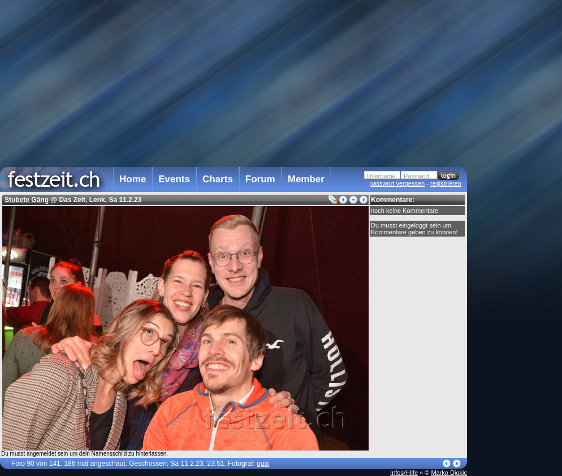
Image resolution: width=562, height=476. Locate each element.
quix (263, 464)
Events (174, 179)
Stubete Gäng (27, 200)
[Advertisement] (517, 228)
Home (132, 179)
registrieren (445, 183)
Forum (260, 179)
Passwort (416, 176)
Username (381, 176)
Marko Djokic (449, 472)
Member (306, 179)
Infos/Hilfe (404, 472)
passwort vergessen (397, 183)
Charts (217, 179)
